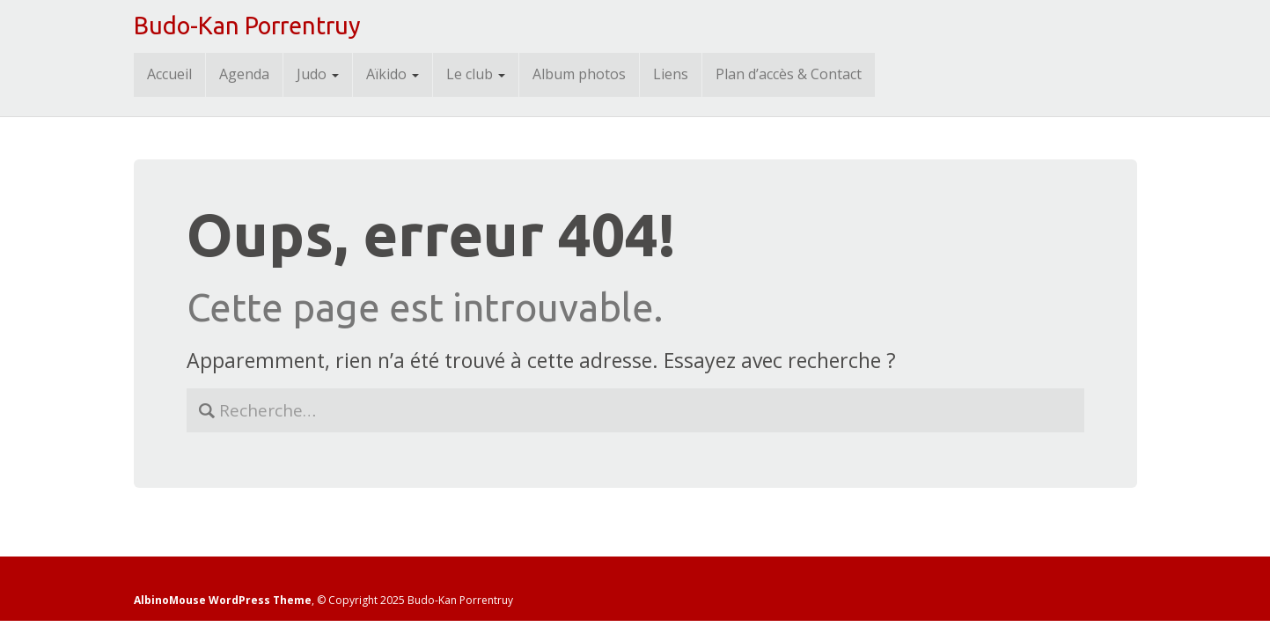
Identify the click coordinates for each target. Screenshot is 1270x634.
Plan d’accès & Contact (789, 74)
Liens (670, 74)
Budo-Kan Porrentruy (247, 25)
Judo (318, 74)
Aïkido (392, 74)
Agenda (244, 74)
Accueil (169, 74)
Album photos (579, 74)
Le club (475, 74)
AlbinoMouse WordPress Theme (223, 600)
